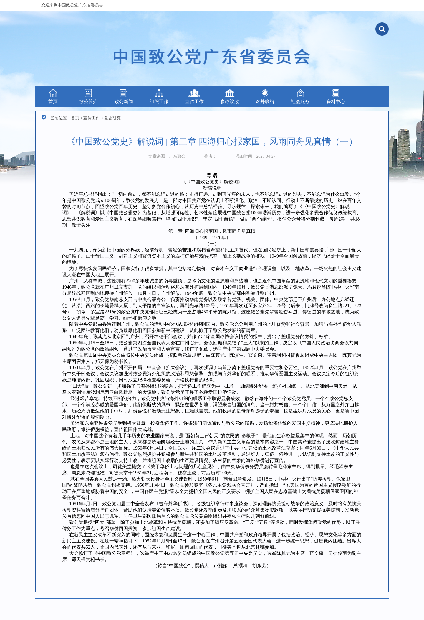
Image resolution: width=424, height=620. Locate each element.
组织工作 (159, 96)
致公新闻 (123, 96)
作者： (210, 156)
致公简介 (88, 96)
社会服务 (300, 96)
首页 (53, 96)
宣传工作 (194, 96)
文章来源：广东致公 (167, 156)
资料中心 (335, 96)
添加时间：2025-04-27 (255, 156)
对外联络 (265, 96)
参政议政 (229, 96)
